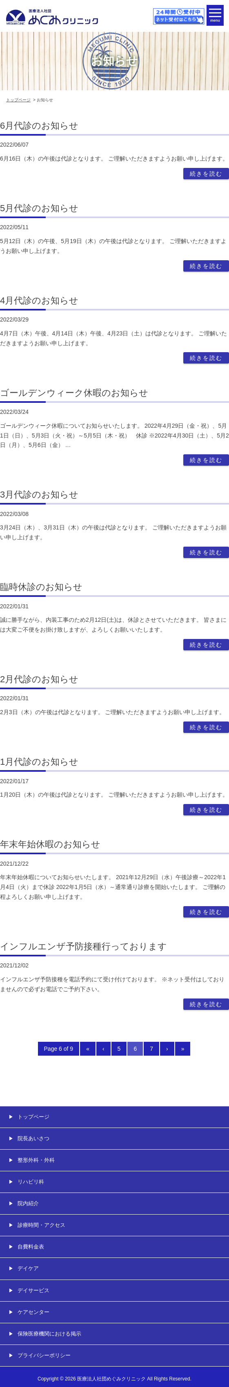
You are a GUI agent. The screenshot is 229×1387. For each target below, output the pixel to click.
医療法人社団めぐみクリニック (111, 1379)
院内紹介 (28, 1203)
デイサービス (33, 1290)
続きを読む (206, 173)
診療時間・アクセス (41, 1225)
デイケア (28, 1268)
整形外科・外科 (36, 1160)
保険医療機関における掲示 (49, 1334)
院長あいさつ (33, 1138)
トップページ (18, 100)
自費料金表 (31, 1247)
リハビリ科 (31, 1182)
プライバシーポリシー (44, 1355)
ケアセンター (33, 1312)
